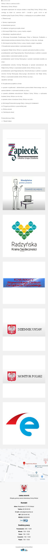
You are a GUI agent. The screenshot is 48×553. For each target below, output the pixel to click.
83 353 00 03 (26, 509)
